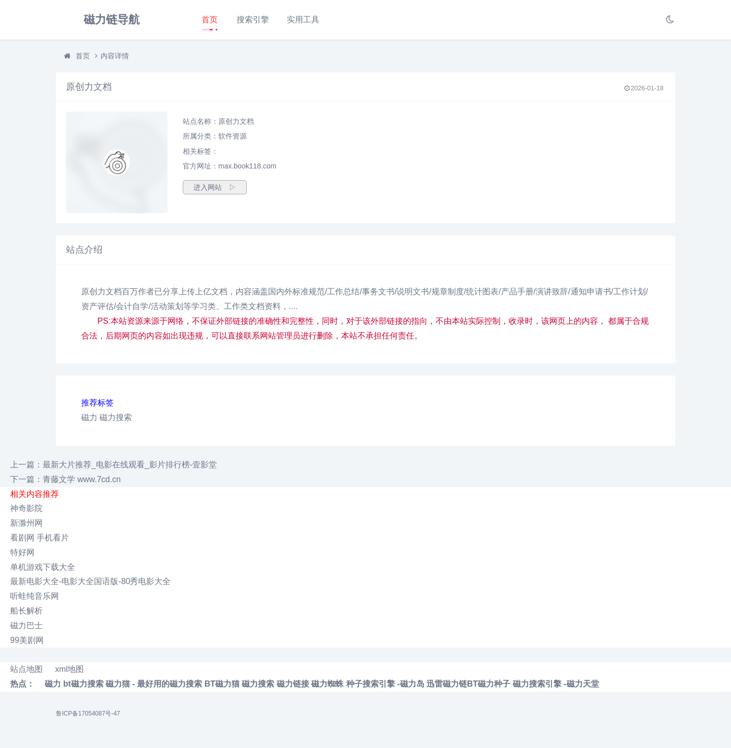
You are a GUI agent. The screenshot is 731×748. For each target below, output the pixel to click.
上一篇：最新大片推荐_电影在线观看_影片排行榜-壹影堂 (113, 464)
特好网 (22, 552)
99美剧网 (27, 640)
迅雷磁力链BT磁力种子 (468, 683)
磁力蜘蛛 (327, 683)
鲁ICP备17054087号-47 (88, 713)
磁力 (89, 417)
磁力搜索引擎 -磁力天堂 (556, 683)
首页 (210, 19)
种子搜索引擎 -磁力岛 (385, 683)
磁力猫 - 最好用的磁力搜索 (154, 683)
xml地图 (69, 669)
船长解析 (26, 610)
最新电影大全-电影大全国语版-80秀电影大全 (90, 581)
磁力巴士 (26, 625)
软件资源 (232, 136)
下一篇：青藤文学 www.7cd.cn (65, 479)
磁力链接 (293, 683)
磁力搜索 (115, 417)
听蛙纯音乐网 (34, 596)
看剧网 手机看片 (39, 537)
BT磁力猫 (222, 683)
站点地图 (26, 669)
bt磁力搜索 (83, 683)
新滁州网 (26, 523)
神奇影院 (26, 508)
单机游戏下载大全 (42, 567)
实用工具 (303, 19)
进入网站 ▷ (214, 187)
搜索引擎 (253, 19)
